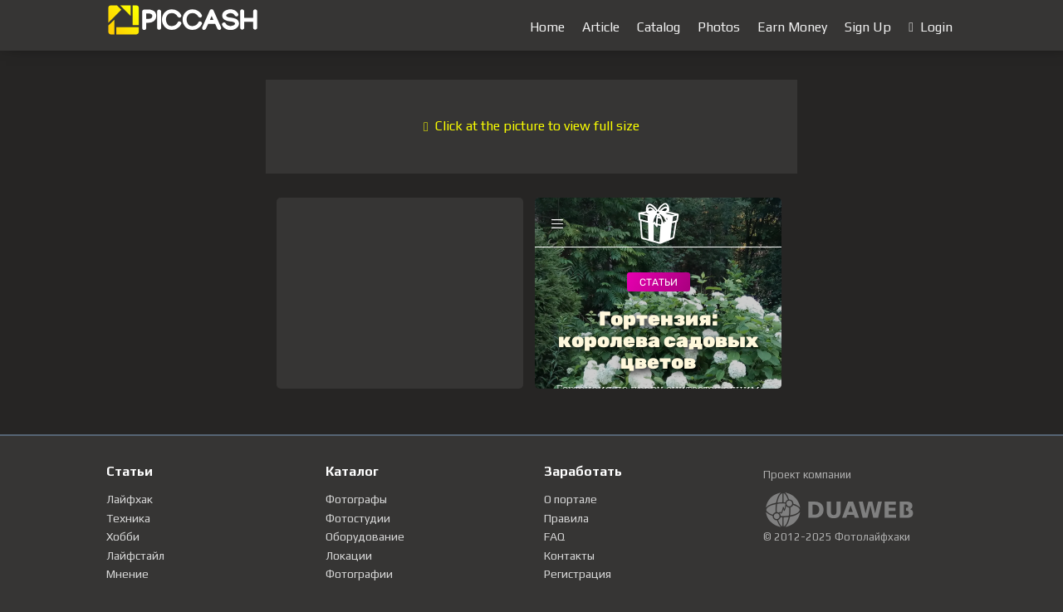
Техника (128, 518)
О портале (570, 499)
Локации (349, 555)
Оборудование (365, 536)
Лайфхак (129, 499)
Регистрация (577, 573)
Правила (566, 518)
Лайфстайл (135, 555)
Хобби (123, 536)
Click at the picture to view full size (531, 126)
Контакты (569, 555)
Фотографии (359, 573)
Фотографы (356, 499)
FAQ (554, 536)
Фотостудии (358, 518)
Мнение (127, 573)
